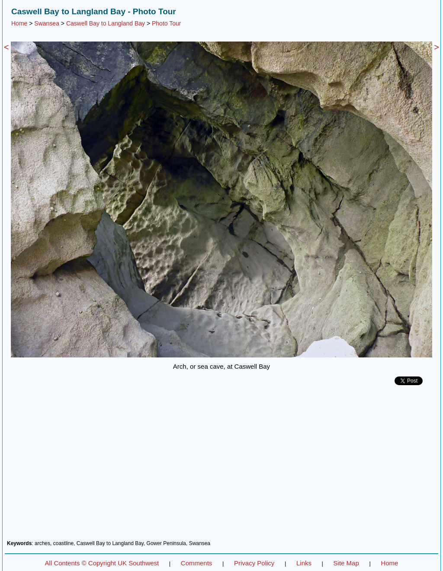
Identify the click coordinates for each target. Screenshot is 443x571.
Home (19, 23)
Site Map (346, 563)
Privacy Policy (254, 563)
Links (303, 563)
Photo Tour (166, 23)
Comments (196, 563)
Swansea (46, 23)
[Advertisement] (221, 465)
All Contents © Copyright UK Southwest (102, 563)
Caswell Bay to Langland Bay (105, 23)
